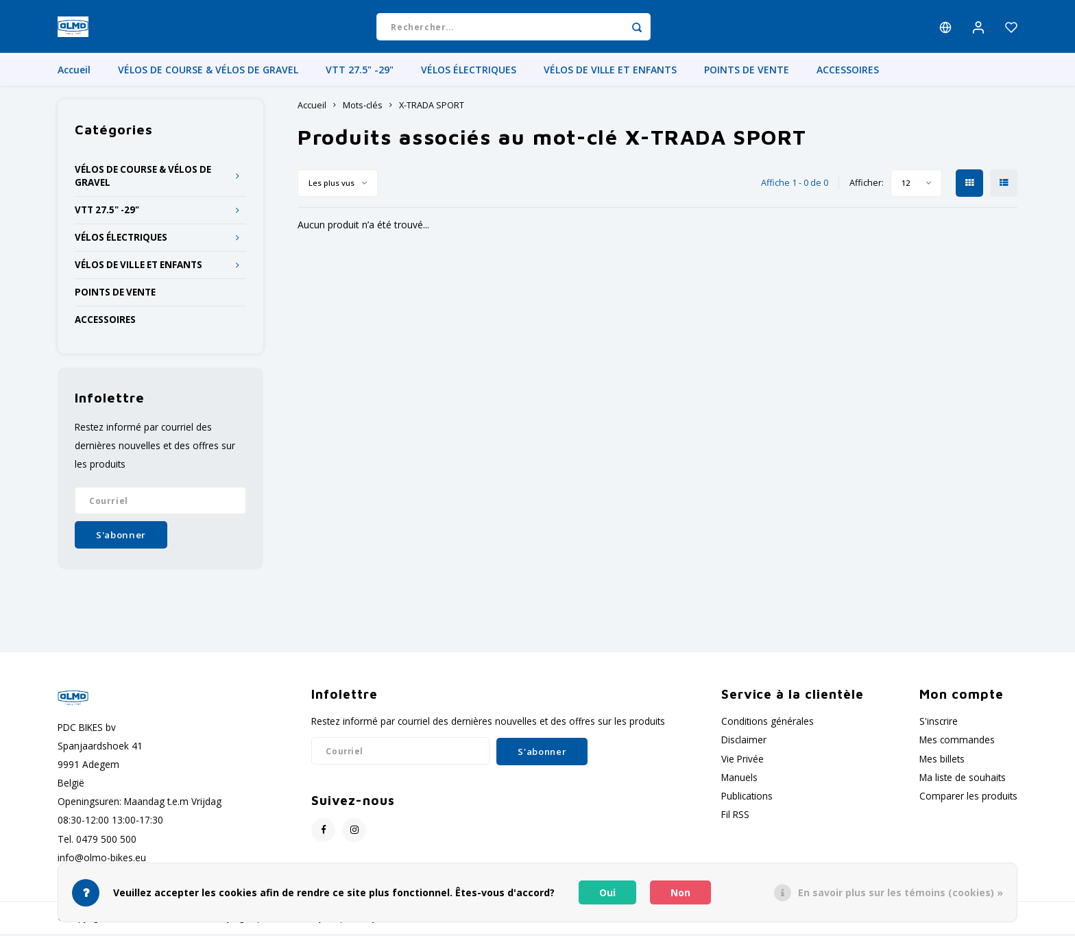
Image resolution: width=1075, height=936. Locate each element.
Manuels (739, 779)
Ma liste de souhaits (962, 779)
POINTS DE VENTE (746, 71)
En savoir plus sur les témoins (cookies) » (900, 892)
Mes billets (942, 760)
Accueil (74, 71)
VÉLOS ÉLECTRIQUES (468, 71)
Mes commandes (957, 741)
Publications (747, 797)
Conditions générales (767, 723)
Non (680, 892)
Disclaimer (743, 741)
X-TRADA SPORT (431, 107)
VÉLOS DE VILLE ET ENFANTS (610, 71)
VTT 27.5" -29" (360, 71)
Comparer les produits (968, 797)
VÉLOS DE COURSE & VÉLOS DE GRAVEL (208, 71)
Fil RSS (735, 816)
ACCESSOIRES (848, 71)
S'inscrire (938, 723)
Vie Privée (742, 760)
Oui (607, 892)
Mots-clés (363, 107)
